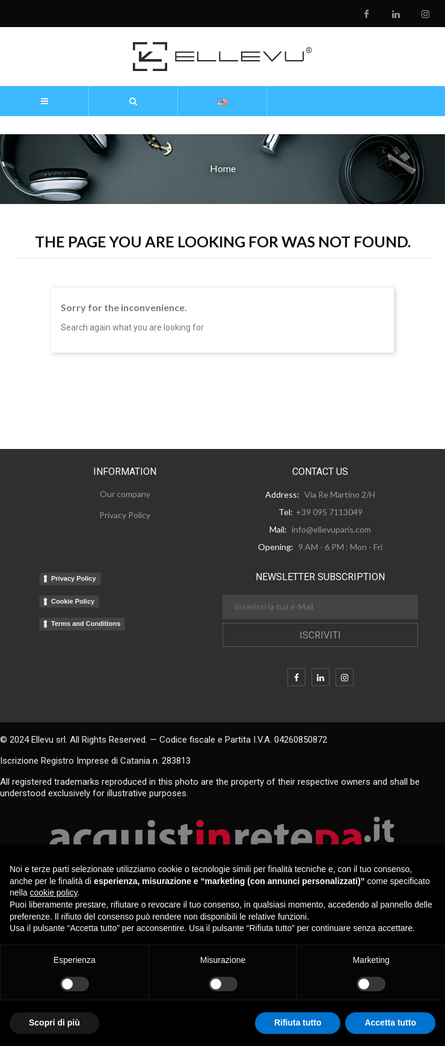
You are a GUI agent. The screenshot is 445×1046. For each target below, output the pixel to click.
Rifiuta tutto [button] (298, 1022)
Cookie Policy (72, 601)
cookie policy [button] (53, 892)
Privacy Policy (73, 578)
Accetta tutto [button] (390, 1022)
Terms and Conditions (85, 623)
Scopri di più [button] (54, 1022)
